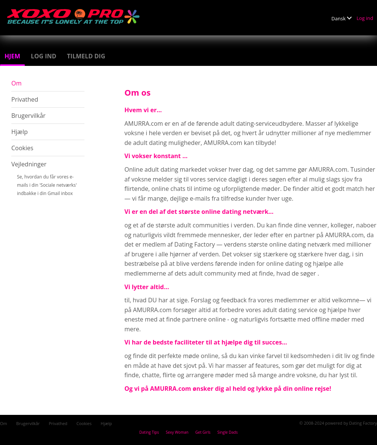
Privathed (24, 99)
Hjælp (19, 132)
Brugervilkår (28, 115)
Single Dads (227, 432)
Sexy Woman (177, 432)
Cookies (22, 148)
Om (16, 83)
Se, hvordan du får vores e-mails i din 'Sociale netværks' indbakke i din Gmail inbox (47, 185)
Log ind (365, 18)
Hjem (12, 56)
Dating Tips (149, 432)
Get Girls (202, 432)
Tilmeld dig (86, 56)
